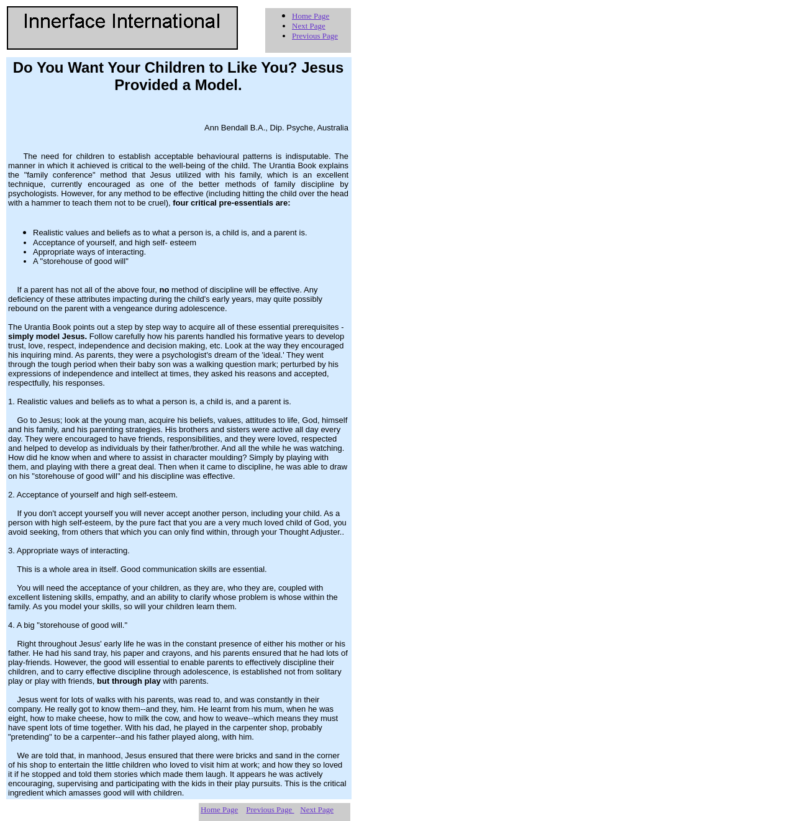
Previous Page (315, 35)
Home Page (310, 15)
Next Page (308, 25)
